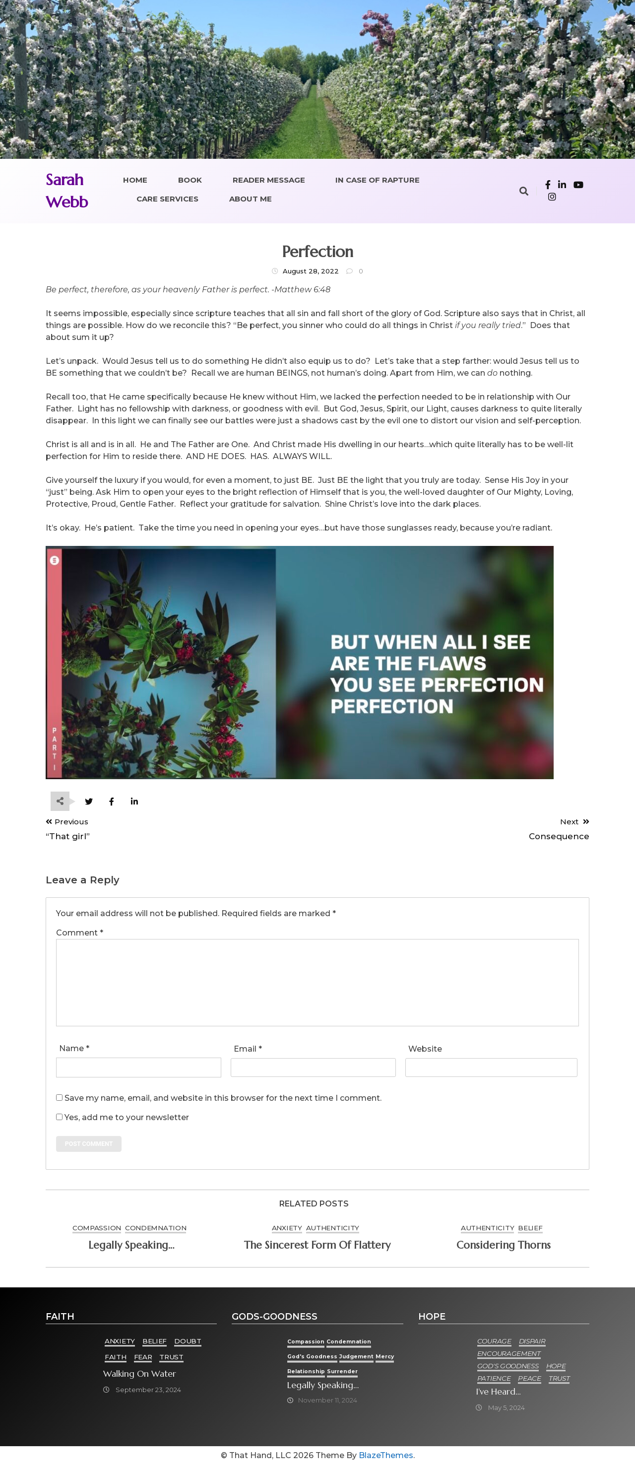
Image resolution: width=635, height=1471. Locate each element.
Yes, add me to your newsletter (122, 1119)
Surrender (379, 1375)
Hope (557, 1370)
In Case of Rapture (377, 180)
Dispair (532, 1345)
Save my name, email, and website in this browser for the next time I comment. (222, 1100)
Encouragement (509, 1357)
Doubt (188, 1345)
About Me (250, 198)
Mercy (304, 1375)
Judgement (370, 1360)
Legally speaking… (131, 1249)
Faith (116, 1361)
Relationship (338, 1375)
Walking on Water (140, 1378)
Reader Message (269, 180)
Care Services (167, 198)
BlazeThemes (386, 1461)
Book (190, 180)
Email (248, 1051)
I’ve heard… (499, 1396)
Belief (530, 1232)
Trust (172, 1361)
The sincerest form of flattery (317, 1249)
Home (135, 180)
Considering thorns (503, 1249)
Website (425, 1051)
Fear (143, 1361)
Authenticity (332, 1232)
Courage (495, 1345)
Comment (79, 934)
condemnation (155, 1232)
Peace (530, 1382)
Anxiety (287, 1232)
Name (74, 1050)
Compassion (96, 1232)
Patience (494, 1382)
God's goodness (321, 1360)
